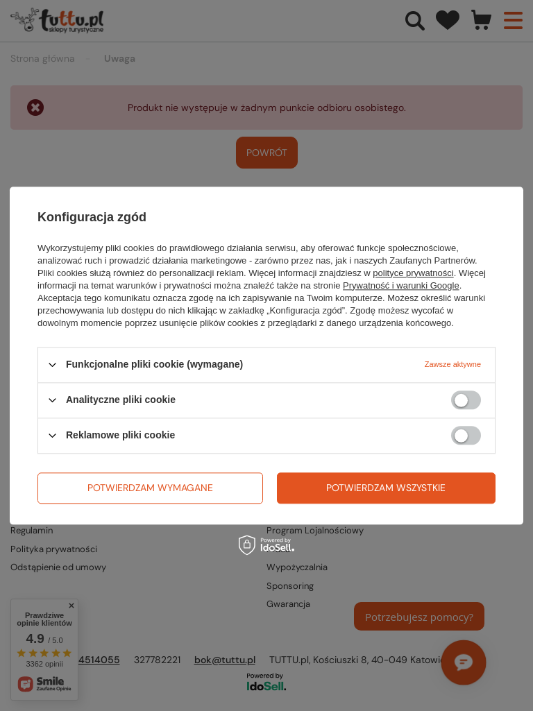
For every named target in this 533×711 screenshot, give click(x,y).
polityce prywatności (413, 273)
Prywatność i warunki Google (401, 285)
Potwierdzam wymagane (150, 487)
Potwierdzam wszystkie (386, 487)
